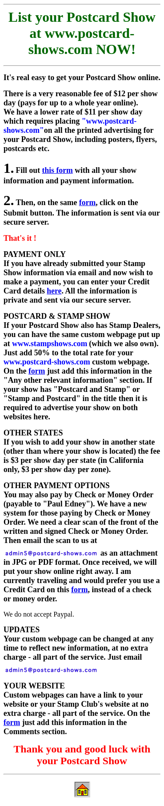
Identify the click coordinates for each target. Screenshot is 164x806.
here (54, 291)
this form (57, 170)
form (87, 202)
